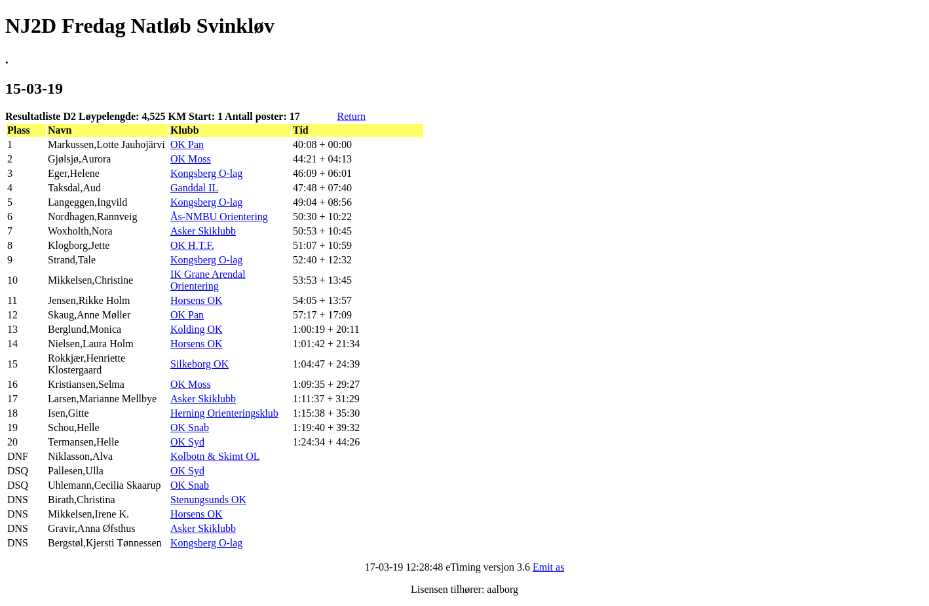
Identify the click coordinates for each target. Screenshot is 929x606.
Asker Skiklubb (203, 231)
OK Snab (189, 427)
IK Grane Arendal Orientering (208, 280)
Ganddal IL (194, 187)
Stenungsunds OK (208, 499)
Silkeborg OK (199, 363)
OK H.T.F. (192, 245)
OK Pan (187, 144)
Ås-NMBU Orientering (219, 216)
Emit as (548, 567)
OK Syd (187, 441)
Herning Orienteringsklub (224, 413)
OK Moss (190, 158)
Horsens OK (196, 300)
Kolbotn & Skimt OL (214, 456)
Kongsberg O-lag (206, 173)
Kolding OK (196, 329)
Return (351, 116)
